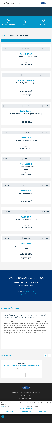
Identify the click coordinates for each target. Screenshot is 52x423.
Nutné (7, 406)
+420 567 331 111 (29, 291)
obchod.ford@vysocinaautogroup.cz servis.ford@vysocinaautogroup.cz (27, 294)
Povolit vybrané (26, 411)
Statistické (35, 406)
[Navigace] (49, 3)
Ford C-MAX (26, 54)
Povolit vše (42, 411)
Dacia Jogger (26, 243)
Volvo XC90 (26, 164)
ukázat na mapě (26, 289)
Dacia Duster (26, 111)
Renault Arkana (26, 80)
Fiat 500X (26, 137)
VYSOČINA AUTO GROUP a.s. (13, 3)
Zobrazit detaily (26, 409)
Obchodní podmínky (26, 395)
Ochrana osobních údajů (26, 398)
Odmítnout (9, 411)
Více (21, 375)
